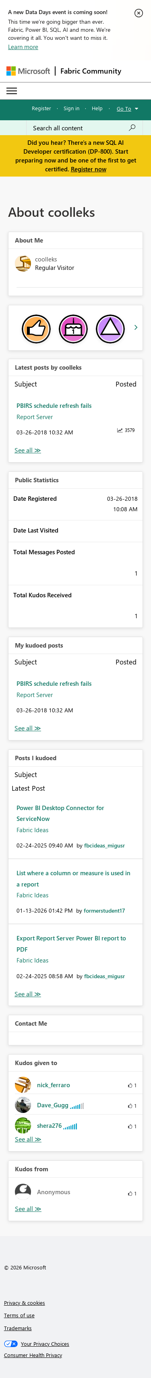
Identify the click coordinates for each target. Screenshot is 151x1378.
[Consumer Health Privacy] (75, 1355)
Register (41, 108)
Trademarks (18, 1328)
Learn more (23, 47)
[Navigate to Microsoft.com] (28, 71)
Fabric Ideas (32, 830)
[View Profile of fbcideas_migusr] (104, 845)
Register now (88, 169)
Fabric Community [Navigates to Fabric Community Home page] (90, 71)
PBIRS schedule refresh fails (54, 405)
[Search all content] (84, 128)
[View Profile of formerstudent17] (104, 910)
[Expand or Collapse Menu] (11, 90)
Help (97, 108)
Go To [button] (124, 108)
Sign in (71, 108)
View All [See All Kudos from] (28, 1208)
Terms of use (19, 1315)
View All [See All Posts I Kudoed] (27, 994)
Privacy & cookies (24, 1302)
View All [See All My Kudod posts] (27, 728)
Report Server (35, 417)
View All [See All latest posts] (27, 450)
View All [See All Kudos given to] (28, 1139)
